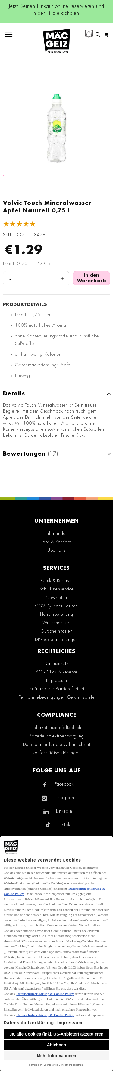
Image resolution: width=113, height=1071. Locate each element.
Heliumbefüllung (56, 614)
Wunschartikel (56, 623)
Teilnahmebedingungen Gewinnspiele (57, 697)
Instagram (64, 797)
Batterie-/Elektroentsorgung (56, 736)
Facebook (64, 784)
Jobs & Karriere (56, 542)
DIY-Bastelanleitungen (56, 639)
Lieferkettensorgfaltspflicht (57, 727)
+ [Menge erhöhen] (62, 278)
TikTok (64, 824)
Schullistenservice (56, 589)
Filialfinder (56, 533)
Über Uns (56, 550)
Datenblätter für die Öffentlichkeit (56, 744)
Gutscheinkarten (57, 631)
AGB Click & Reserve (56, 672)
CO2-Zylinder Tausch (56, 606)
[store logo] (56, 41)
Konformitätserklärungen (56, 753)
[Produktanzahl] (36, 278)
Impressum (56, 680)
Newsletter (56, 597)
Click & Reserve (56, 580)
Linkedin (64, 811)
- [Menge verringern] (10, 278)
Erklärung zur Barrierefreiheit (56, 689)
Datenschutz (57, 663)
